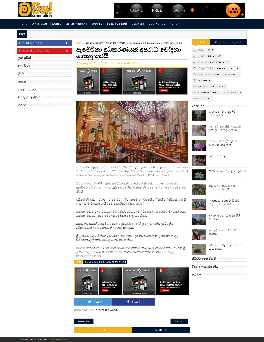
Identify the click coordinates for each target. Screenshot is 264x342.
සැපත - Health (232, 92)
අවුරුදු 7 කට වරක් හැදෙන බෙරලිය (222, 187)
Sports (97, 23)
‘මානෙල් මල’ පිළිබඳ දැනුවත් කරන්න (223, 143)
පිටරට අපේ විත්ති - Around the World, (121, 63)
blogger (103, 330)
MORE (173, 23)
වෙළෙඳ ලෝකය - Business (209, 86)
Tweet (95, 302)
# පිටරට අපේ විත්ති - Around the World (105, 261)
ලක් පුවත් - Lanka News (207, 56)
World (56, 23)
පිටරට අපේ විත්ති (117, 23)
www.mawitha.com (59, 339)
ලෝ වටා (237, 42)
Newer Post (84, 321)
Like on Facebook (45, 43)
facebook (161, 330)
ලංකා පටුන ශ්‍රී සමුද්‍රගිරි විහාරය (224, 217)
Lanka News (40, 23)
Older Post (179, 321)
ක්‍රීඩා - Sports (201, 80)
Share (133, 302)
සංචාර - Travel (202, 98)
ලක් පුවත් (219, 42)
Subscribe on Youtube (45, 50)
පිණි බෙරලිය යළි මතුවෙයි (227, 171)
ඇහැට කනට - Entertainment (211, 62)
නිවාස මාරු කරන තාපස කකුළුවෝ (226, 247)
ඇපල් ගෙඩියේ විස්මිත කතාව (224, 232)
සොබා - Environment (206, 92)
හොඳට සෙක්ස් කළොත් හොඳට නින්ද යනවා (225, 128)
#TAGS (201, 42)
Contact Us (157, 23)
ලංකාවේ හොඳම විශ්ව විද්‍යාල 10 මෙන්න (224, 202)
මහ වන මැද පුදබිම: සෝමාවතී (223, 113)
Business (138, 23)
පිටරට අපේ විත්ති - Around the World (105, 43)
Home (23, 23)
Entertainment (76, 23)
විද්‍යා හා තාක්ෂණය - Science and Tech (216, 74)
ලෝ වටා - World (203, 50)
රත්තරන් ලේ (218, 156)
